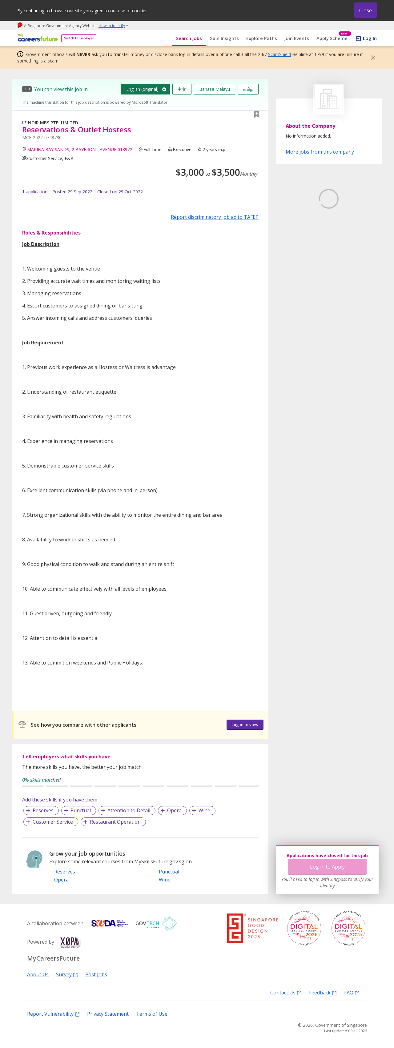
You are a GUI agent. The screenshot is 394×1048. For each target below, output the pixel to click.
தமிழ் (248, 89)
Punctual (80, 810)
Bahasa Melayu (214, 89)
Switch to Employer (79, 38)
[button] (371, 57)
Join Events (296, 38)
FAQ (352, 992)
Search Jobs (189, 38)
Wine (204, 810)
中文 (182, 89)
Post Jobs (96, 974)
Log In (370, 38)
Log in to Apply (327, 866)
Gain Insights (224, 38)
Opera (174, 810)
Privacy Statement (108, 1013)
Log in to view (245, 724)
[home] (37, 38)
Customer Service (53, 821)
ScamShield (279, 54)
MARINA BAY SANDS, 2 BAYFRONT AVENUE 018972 (79, 149)
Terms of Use (151, 1013)
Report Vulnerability (53, 1013)
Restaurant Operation (115, 821)
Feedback (323, 992)
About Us (38, 974)
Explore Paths (261, 38)
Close (365, 10)
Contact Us (286, 992)
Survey (67, 974)
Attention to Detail (128, 810)
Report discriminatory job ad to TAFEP (215, 217)
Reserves (43, 810)
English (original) (142, 89)
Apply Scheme (333, 38)
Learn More (303, 245)
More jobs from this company (320, 151)
